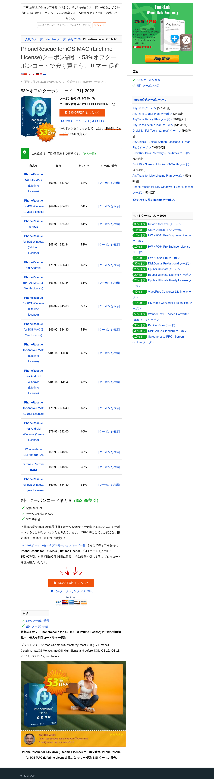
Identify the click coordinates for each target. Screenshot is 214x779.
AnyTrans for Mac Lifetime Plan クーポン (158, 175)
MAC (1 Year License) (33, 329)
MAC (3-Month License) (33, 283)
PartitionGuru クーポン (162, 325)
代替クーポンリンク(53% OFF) (82, 120)
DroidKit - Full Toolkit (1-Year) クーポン (157, 130)
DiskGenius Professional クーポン (169, 263)
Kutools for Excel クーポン (164, 224)
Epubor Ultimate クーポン (164, 269)
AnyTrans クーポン (144, 108)
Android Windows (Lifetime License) (33, 382)
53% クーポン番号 (37, 620)
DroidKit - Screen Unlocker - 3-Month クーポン (162, 164)
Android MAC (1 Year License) (33, 408)
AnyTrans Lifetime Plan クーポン (153, 125)
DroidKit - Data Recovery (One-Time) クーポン (162, 153)
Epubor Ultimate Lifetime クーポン (169, 274)
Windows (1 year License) (33, 206)
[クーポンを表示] (109, 182)
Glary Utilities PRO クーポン (166, 229)
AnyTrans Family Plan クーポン (152, 119)
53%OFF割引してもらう (82, 112)
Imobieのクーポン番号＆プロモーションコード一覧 (53, 545)
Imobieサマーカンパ (94, 81)
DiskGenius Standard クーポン (167, 330)
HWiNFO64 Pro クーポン (164, 257)
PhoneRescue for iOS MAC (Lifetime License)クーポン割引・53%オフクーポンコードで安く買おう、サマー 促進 (70, 57)
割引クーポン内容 (37, 626)
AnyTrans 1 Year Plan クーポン (152, 113)
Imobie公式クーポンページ (150, 99)
